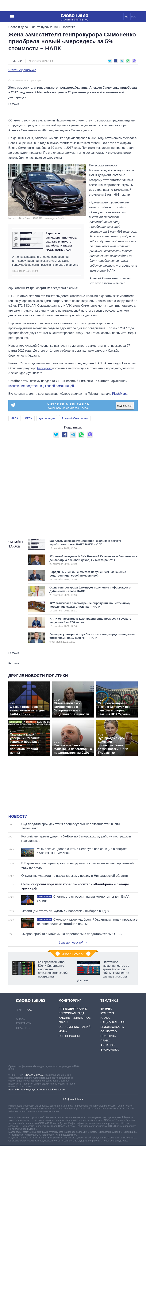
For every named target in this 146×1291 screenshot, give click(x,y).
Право (105, 1131)
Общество (108, 1121)
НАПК (14, 508)
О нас (20, 1109)
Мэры (63, 1121)
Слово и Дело (18, 27)
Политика (68, 27)
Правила (22, 1118)
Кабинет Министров (75, 1108)
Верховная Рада (71, 1103)
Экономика (109, 1140)
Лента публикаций (45, 27)
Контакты (24, 1113)
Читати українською (22, 70)
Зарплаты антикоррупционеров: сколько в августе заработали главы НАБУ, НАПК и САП (61, 332)
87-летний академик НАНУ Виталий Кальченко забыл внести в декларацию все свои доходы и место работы (93, 650)
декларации (47, 508)
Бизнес (106, 1099)
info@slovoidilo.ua (73, 1189)
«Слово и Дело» (34, 1165)
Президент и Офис (73, 1099)
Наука (105, 1108)
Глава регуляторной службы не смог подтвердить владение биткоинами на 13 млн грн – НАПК (92, 728)
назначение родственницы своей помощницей (41, 476)
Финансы (107, 1135)
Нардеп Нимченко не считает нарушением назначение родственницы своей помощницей (87, 666)
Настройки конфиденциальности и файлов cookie (36, 1180)
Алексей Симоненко (75, 508)
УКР (127, 16)
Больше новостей (73, 1033)
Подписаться (124, 496)
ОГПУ (28, 508)
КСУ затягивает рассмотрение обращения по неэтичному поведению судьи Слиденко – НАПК (89, 697)
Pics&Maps (119, 484)
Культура (107, 1103)
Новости (17, 907)
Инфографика (73, 1044)
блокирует (44, 458)
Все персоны (69, 1126)
